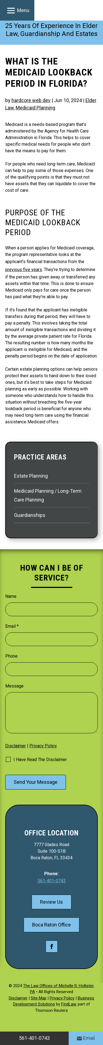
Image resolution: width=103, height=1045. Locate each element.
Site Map (38, 998)
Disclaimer (15, 745)
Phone (11, 656)
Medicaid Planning (35, 108)
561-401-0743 (52, 880)
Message (14, 686)
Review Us (51, 902)
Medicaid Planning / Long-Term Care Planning (48, 495)
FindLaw (68, 1004)
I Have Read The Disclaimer (40, 759)
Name (10, 596)
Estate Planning (31, 476)
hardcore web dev (31, 100)
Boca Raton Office (51, 925)
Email (12, 626)
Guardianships (29, 515)
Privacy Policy (43, 745)
